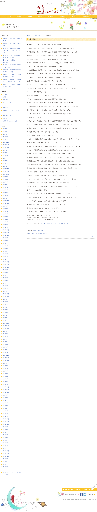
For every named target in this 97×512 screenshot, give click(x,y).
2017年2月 (5, 413)
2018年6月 (5, 371)
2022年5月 (5, 248)
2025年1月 (5, 166)
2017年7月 (5, 400)
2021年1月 (5, 291)
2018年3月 (5, 379)
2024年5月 (5, 187)
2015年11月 (6, 453)
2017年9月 (5, 395)
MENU (40, 16)
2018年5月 (5, 373)
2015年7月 (5, 464)
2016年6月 (5, 435)
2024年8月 (5, 179)
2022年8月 (5, 240)
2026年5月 (5, 129)
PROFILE (29, 16)
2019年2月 (5, 349)
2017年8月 (5, 397)
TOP (9, 16)
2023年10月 (6, 203)
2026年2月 (5, 137)
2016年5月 (5, 437)
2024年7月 (5, 182)
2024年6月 (5, 185)
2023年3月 (5, 222)
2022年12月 (6, 230)
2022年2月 (5, 256)
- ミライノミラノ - (37, 35)
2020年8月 (5, 302)
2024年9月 (5, 176)
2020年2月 (5, 318)
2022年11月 (6, 232)
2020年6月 (5, 307)
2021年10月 (6, 267)
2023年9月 (5, 206)
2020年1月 (5, 320)
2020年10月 (6, 296)
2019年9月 (5, 331)
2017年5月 (5, 405)
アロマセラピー (7, 94)
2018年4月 (5, 376)
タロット (5, 118)
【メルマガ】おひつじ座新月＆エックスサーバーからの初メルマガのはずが (12, 50)
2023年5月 (5, 216)
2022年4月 (5, 251)
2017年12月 (6, 387)
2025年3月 (5, 161)
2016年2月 (5, 445)
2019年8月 (5, 334)
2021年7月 (5, 275)
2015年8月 (5, 461)
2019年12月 (6, 323)
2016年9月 (5, 427)
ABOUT (19, 16)
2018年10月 (6, 360)
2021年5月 (5, 280)
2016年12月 (6, 419)
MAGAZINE (86, 16)
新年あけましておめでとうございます (38, 233)
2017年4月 (5, 408)
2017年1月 (5, 416)
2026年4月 (5, 131)
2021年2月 (5, 288)
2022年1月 (5, 259)
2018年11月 (6, 357)
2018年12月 (6, 355)
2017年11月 (6, 389)
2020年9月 (5, 299)
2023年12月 (6, 200)
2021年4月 (5, 283)
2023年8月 (5, 208)
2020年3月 (5, 315)
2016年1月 (5, 448)
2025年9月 (5, 150)
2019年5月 (5, 342)
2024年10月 (6, 174)
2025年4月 (5, 158)
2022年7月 (5, 243)
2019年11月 (6, 325)
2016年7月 (5, 432)
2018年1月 (5, 384)
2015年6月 (5, 467)
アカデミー (5, 107)
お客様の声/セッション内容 (10, 121)
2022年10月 (6, 235)
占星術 (41, 230)
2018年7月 (5, 368)
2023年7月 (5, 211)
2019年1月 (5, 352)
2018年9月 (5, 363)
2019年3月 (5, 347)
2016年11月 (6, 421)
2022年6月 (5, 246)
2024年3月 (5, 192)
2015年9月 (5, 459)
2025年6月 (5, 153)
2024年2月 (5, 195)
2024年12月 (6, 168)
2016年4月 (5, 440)
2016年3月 (5, 443)
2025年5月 (5, 155)
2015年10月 (6, 456)
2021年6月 (5, 278)
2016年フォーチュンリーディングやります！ (54, 223)
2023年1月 (5, 227)
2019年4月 (5, 344)
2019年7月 (5, 336)
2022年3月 (5, 254)
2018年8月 (5, 365)
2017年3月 (5, 411)
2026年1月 (5, 139)
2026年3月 (5, 134)
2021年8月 (5, 272)
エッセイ (5, 105)
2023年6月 (5, 214)
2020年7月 (5, 304)
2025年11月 (6, 145)
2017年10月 (6, 392)
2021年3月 (5, 286)
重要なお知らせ (7, 115)
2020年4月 (5, 312)
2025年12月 (6, 142)
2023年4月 (5, 219)
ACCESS (62, 16)
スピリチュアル (7, 102)
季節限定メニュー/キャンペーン (11, 110)
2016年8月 (5, 429)
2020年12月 (6, 294)
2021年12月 (6, 262)
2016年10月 (6, 424)
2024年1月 (5, 198)
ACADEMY (51, 16)
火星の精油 (91, 237)
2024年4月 (5, 190)
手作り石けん (6, 99)
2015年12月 (6, 451)
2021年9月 (5, 270)
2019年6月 (5, 339)
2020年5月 (5, 310)
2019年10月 (6, 328)
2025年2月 (5, 163)
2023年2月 (5, 224)
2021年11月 (6, 264)
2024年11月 (6, 171)
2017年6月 (5, 403)
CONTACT (73, 16)
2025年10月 (6, 147)
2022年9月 (5, 238)
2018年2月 (5, 381)
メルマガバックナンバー (9, 113)
